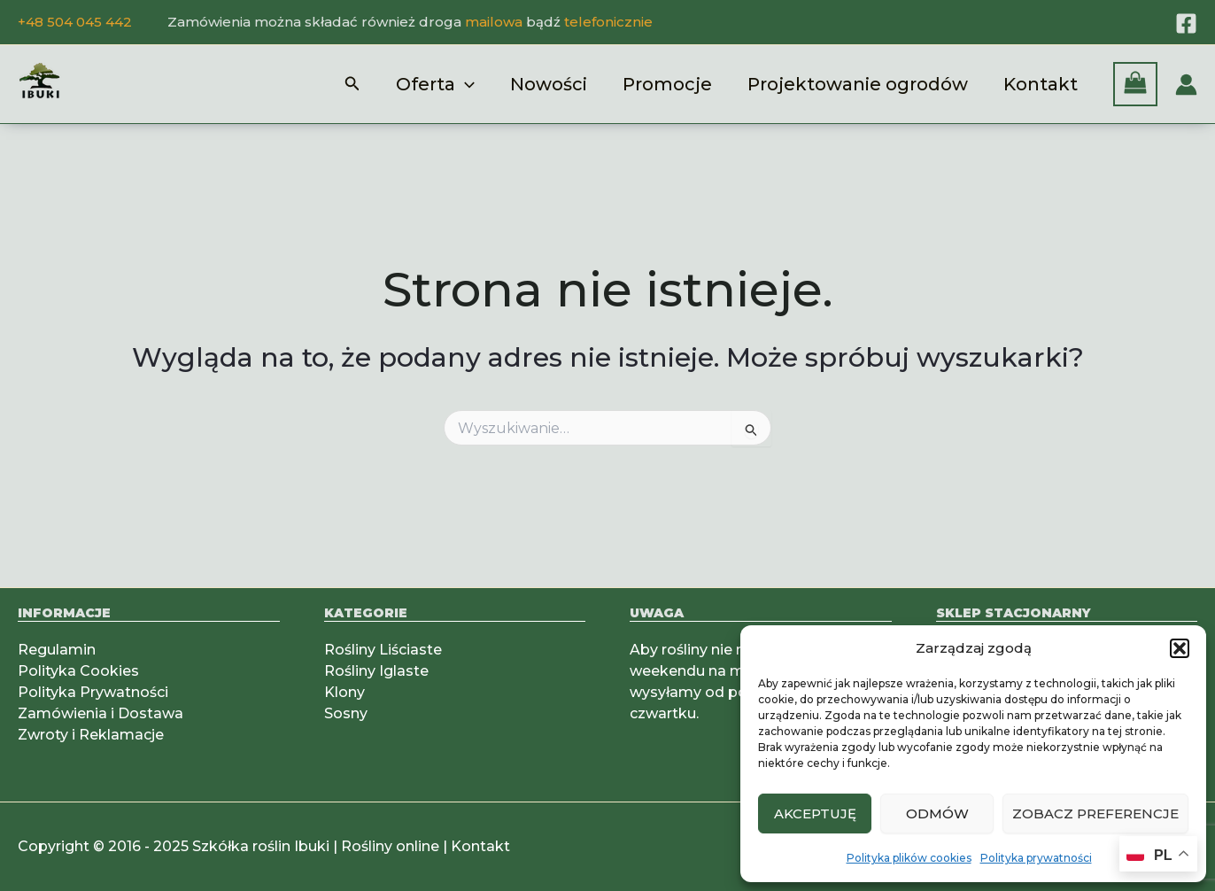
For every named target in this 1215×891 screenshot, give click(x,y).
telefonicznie (608, 21)
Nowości (548, 84)
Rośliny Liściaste (383, 649)
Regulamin (57, 649)
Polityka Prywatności (93, 692)
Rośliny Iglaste (376, 670)
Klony (344, 692)
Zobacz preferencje (1095, 813)
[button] (1179, 648)
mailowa (493, 21)
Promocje (667, 84)
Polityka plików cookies (909, 857)
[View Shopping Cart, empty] (1135, 84)
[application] (465, 84)
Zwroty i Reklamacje (91, 734)
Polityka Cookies (78, 670)
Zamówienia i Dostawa (100, 713)
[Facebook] (1186, 23)
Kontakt (1040, 84)
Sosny (346, 713)
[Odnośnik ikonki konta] (1186, 85)
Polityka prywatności (1036, 857)
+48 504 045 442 (75, 21)
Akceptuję (815, 813)
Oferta (435, 84)
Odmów (937, 813)
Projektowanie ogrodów (857, 84)
